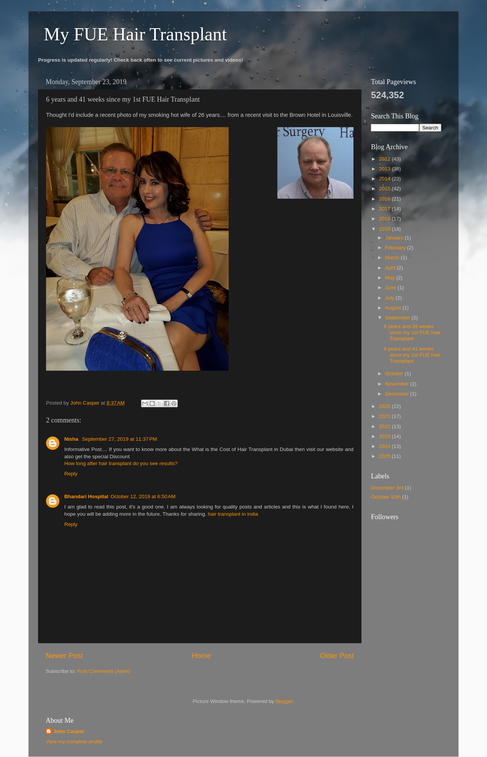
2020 (385, 406)
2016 (385, 199)
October (395, 373)
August (394, 308)
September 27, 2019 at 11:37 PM (119, 439)
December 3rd (387, 488)
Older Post (337, 656)
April (391, 268)
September (398, 317)
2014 (385, 179)
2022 (385, 426)
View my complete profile (74, 741)
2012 (385, 159)
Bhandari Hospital (86, 496)
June (391, 287)
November (397, 384)
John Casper (68, 731)
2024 (385, 446)
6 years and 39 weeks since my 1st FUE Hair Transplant (412, 332)
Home (201, 656)
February (396, 247)
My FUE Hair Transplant (135, 34)
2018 (385, 219)
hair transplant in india (233, 514)
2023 (385, 436)
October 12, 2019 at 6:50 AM (143, 496)
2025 (385, 456)
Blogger (284, 701)
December (397, 394)
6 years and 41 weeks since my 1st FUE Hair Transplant (412, 355)
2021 (385, 416)
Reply (71, 474)
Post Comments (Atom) (104, 671)
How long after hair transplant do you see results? (120, 463)
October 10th (386, 497)
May (390, 277)
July (390, 298)
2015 (385, 188)
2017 (385, 209)
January (395, 238)
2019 (385, 229)
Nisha (72, 439)
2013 (385, 169)
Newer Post (64, 656)
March (393, 257)
